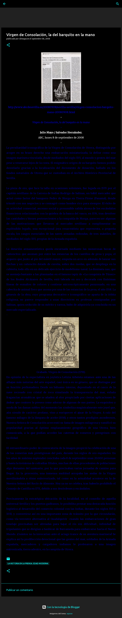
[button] (8, 45)
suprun (70, 614)
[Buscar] (13, 4)
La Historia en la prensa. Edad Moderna (28, 563)
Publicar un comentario (19, 590)
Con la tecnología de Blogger (61, 607)
